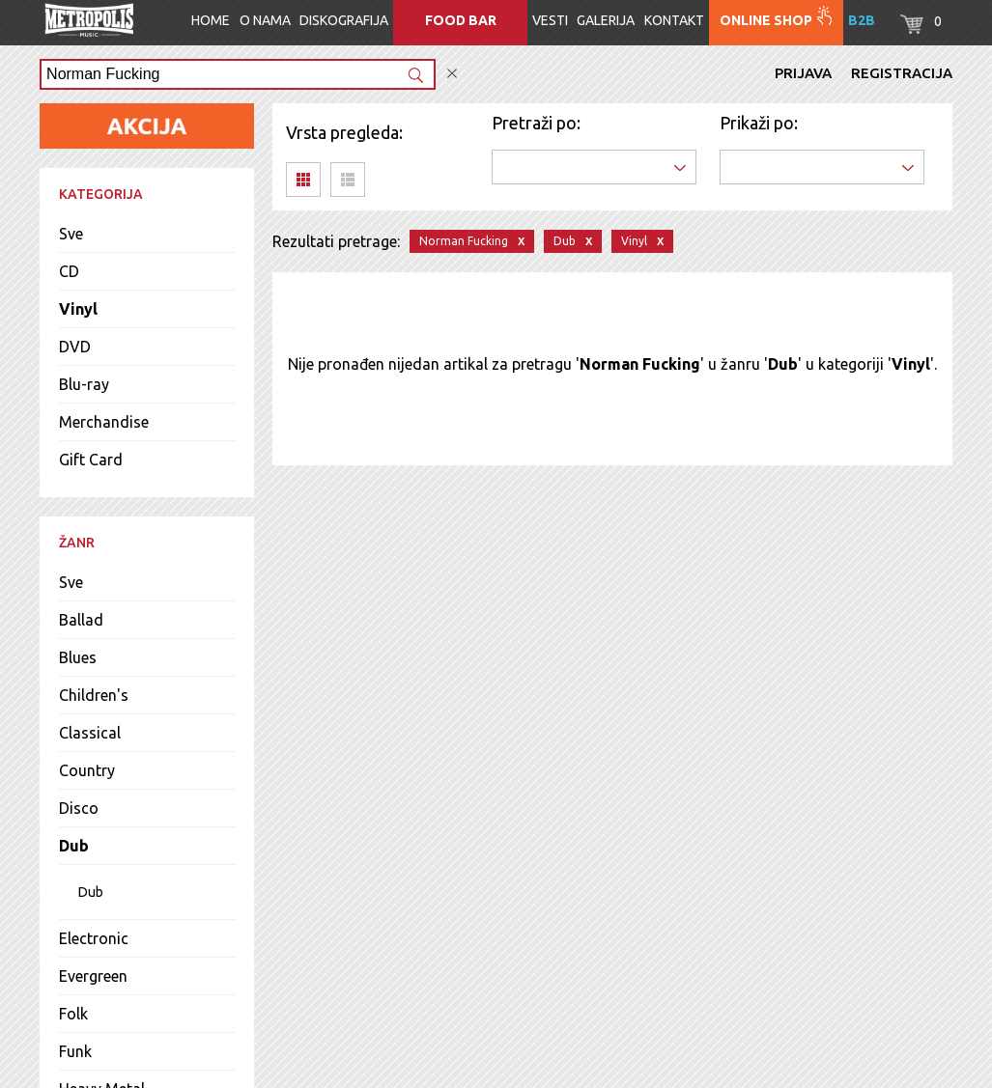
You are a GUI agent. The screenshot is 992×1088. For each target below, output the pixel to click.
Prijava (803, 73)
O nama (265, 20)
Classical (90, 732)
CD (69, 271)
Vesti (550, 20)
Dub (74, 845)
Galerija (606, 20)
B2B (861, 20)
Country (87, 770)
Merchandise (104, 422)
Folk (73, 1013)
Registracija (901, 73)
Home (210, 20)
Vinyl (78, 309)
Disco (79, 808)
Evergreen (93, 976)
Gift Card (91, 459)
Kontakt (674, 20)
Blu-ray (84, 384)
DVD (75, 346)
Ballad (81, 619)
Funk (75, 1051)
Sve (71, 233)
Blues (78, 657)
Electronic (93, 938)
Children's (93, 695)
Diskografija (343, 20)
